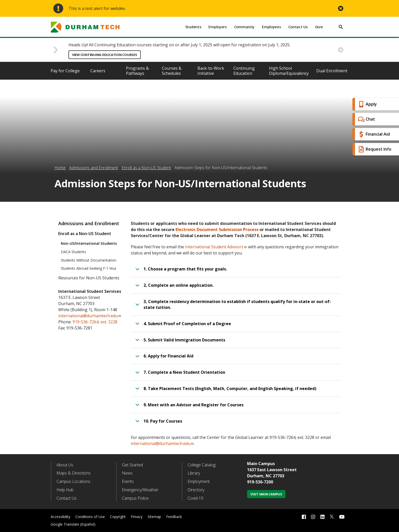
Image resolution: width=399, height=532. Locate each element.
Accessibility (60, 516)
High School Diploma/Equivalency (289, 70)
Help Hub (65, 490)
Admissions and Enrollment (93, 167)
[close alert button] (340, 8)
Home (60, 167)
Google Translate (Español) (73, 524)
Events (128, 481)
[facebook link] (303, 516)
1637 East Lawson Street (272, 469)
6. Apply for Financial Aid (163, 358)
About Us (64, 465)
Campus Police (135, 498)
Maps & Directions (73, 473)
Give (319, 26)
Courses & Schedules (171, 70)
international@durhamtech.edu (162, 443)
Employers (217, 26)
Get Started (132, 465)
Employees (271, 26)
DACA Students (73, 251)
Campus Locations (73, 481)
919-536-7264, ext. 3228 (95, 322)
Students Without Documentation (88, 260)
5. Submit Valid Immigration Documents (179, 342)
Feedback (174, 516)
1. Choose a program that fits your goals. (180, 271)
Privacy (136, 516)
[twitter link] (332, 516)
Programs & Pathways (137, 70)
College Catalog (202, 465)
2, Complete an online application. (173, 287)
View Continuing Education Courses (104, 54)
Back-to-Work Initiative (210, 70)
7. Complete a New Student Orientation (179, 374)
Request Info (374, 149)
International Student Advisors (216, 247)
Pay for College (65, 71)
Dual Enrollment (331, 71)
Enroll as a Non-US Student (146, 167)
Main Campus (261, 463)
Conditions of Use (90, 516)
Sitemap (154, 516)
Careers (97, 71)
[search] (341, 27)
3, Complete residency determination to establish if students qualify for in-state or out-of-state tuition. (232, 305)
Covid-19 (195, 498)
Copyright (118, 516)
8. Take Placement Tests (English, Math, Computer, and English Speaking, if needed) (225, 391)
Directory (196, 490)
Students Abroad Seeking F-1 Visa (88, 268)
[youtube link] (342, 516)
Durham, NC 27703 (265, 476)
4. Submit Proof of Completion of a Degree (182, 326)
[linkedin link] (322, 516)
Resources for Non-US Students (88, 278)
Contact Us (298, 26)
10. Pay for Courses (158, 423)
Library (194, 473)
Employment (199, 481)
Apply (367, 104)
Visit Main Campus (266, 494)
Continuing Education (244, 70)
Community (244, 26)
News (127, 473)
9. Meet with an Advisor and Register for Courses (189, 407)
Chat (366, 119)
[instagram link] (313, 516)
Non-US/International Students (89, 243)
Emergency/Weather (140, 490)
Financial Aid (373, 134)
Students (193, 26)
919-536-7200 (260, 482)
